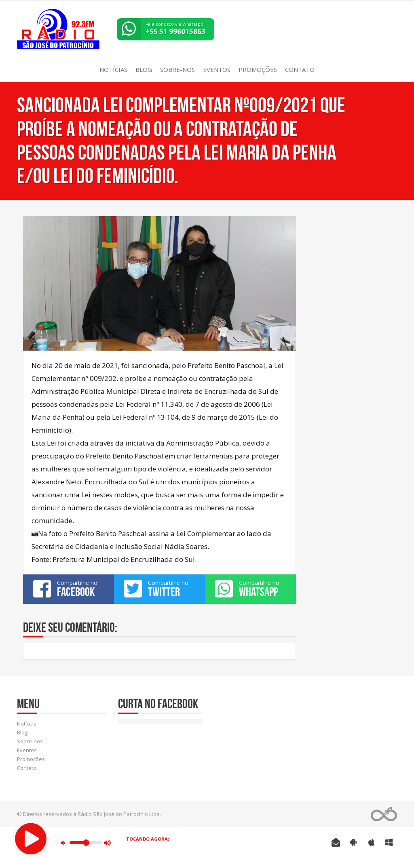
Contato (300, 69)
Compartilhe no (68, 588)
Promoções (258, 69)
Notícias (113, 69)
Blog (143, 69)
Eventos (216, 69)
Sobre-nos (177, 69)
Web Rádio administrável (384, 814)
